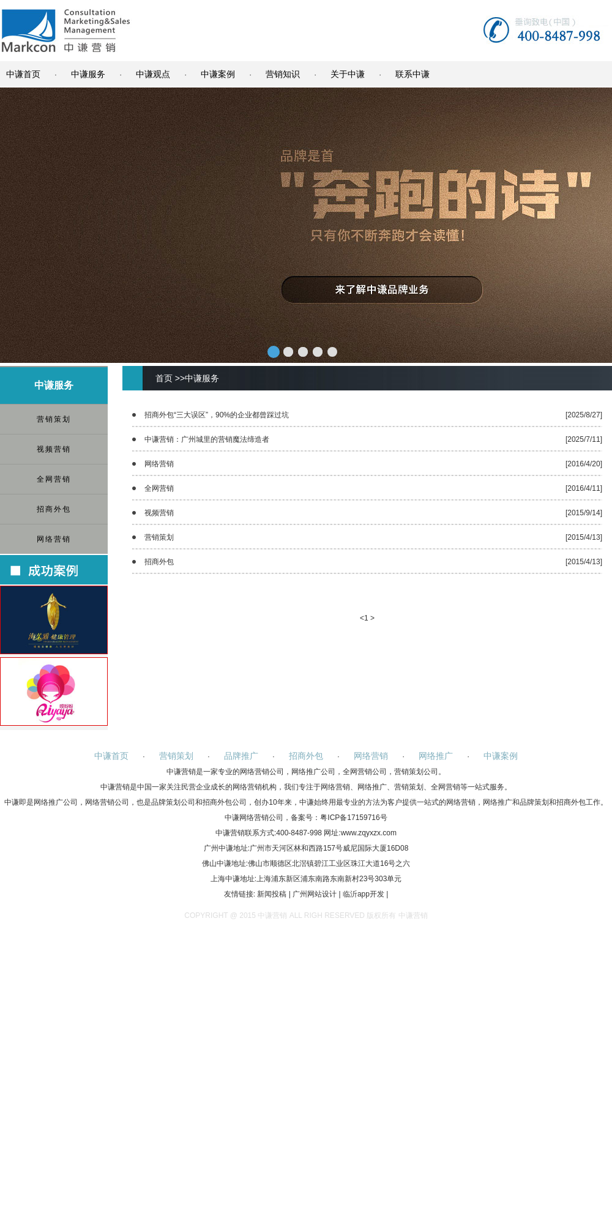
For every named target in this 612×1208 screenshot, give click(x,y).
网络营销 (54, 539)
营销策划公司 (416, 771)
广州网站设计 (315, 894)
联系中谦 (412, 74)
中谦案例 (218, 74)
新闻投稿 (271, 894)
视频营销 (54, 449)
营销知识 (283, 74)
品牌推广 (241, 756)
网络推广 (436, 756)
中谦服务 (88, 74)
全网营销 (54, 479)
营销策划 (54, 419)
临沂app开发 (363, 894)
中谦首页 (23, 74)
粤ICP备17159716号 (353, 817)
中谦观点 (153, 74)
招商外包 (54, 509)
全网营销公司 (365, 771)
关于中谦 (347, 74)
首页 (164, 378)
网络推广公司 (313, 771)
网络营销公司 (262, 771)
